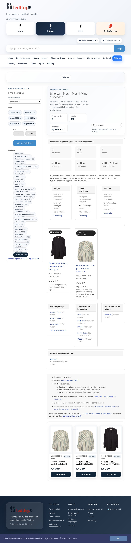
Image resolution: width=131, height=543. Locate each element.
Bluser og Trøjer (58, 58)
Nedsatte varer (111, 41)
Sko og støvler (93, 58)
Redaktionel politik (56, 520)
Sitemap (71, 525)
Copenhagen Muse (24, 159)
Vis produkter (25, 143)
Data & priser (99, 406)
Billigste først (29, 124)
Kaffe (19, 187)
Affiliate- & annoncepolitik (55, 525)
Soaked (19, 235)
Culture (19, 164)
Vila (18, 247)
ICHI (18, 182)
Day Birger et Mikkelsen (26, 167)
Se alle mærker (21, 255)
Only (18, 227)
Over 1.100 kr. (56, 324)
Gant (19, 174)
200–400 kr (30, 118)
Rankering (92, 520)
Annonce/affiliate (110, 406)
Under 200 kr (15, 112)
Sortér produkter (14, 97)
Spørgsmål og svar (76, 509)
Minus (19, 209)
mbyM (19, 207)
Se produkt (61, 474)
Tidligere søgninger (72, 520)
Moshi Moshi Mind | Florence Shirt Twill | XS (58, 266)
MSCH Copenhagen (24, 214)
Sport (41, 64)
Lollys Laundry (22, 199)
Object (19, 224)
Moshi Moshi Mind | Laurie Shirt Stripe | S (85, 268)
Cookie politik (114, 509)
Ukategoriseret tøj (95, 509)
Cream (19, 162)
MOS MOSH (21, 212)
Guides (90, 517)
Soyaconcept (22, 242)
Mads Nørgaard (23, 202)
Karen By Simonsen (24, 189)
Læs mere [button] (72, 538)
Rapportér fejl (75, 409)
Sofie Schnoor (22, 237)
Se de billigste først (58, 330)
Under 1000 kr (15, 118)
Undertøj (107, 58)
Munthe (20, 217)
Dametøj (11, 64)
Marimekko (21, 204)
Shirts (36, 58)
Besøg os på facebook (73, 514)
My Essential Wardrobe (26, 219)
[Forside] (18, 6)
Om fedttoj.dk (54, 509)
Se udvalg (58, 216)
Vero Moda (21, 245)
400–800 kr (14, 124)
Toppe (33, 64)
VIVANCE (20, 250)
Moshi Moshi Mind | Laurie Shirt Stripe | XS (84, 463)
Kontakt (52, 513)
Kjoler (10, 58)
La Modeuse (21, 192)
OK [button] (118, 538)
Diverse (80, 58)
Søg (119, 48)
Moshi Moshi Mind (69, 380)
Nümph (19, 222)
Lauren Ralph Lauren (25, 194)
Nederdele (22, 64)
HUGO (19, 179)
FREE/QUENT (22, 172)
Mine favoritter (88, 40)
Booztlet (108, 315)
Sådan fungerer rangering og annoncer (23, 259)
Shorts (71, 58)
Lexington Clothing (24, 197)
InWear (19, 184)
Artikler (91, 513)
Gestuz (19, 177)
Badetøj (50, 64)
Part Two (20, 229)
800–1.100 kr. (55, 318)
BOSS (19, 154)
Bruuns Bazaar (22, 157)
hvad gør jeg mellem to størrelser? (97, 413)
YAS (18, 252)
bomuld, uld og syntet (72, 416)
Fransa (19, 169)
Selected (20, 232)
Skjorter (117, 58)
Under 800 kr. (56, 312)
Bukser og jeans (23, 58)
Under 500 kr (30, 112)
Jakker (45, 58)
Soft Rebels (21, 240)
